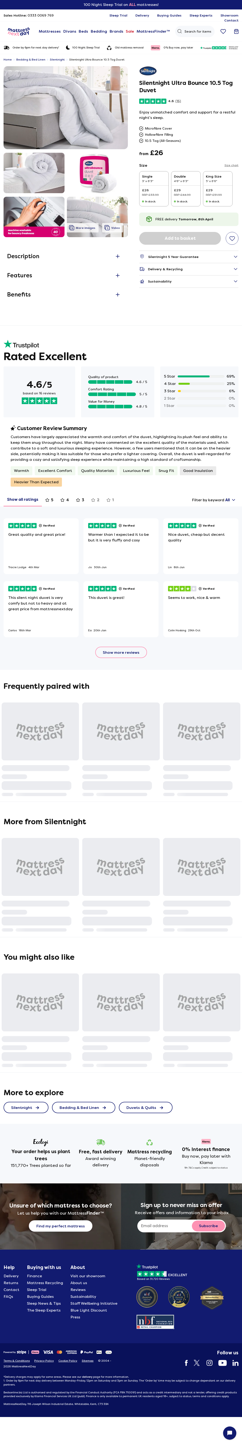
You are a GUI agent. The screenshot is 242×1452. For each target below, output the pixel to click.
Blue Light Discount (88, 1310)
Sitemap (88, 1360)
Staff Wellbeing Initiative (93, 1303)
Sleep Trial (36, 1289)
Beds (82, 31)
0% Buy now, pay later (172, 47)
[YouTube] (220, 1363)
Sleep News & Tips (44, 1303)
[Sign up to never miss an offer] (166, 1226)
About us (78, 1283)
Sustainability (83, 1296)
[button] (66, 107)
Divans (68, 31)
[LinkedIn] (233, 1363)
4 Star (170, 383)
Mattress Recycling (45, 1283)
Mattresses (49, 31)
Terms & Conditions (17, 1360)
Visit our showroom (87, 1276)
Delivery (11, 1276)
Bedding (97, 31)
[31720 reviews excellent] (219, 48)
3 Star (169, 391)
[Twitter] (195, 1363)
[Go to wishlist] (223, 31)
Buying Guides (40, 1296)
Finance (34, 1276)
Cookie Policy (67, 1360)
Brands (114, 31)
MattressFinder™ (149, 31)
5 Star (169, 376)
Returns (11, 1283)
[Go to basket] (236, 31)
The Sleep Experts (43, 1310)
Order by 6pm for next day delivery (31, 48)
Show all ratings (22, 499)
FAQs (8, 1296)
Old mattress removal (125, 48)
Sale (127, 31)
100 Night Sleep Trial (83, 47)
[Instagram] (207, 1363)
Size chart (231, 165)
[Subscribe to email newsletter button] (208, 1226)
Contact (11, 1289)
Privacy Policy (44, 1360)
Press (75, 1317)
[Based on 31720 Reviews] (161, 1271)
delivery (87, 1376)
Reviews (78, 1289)
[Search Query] (192, 31)
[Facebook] (184, 1363)
